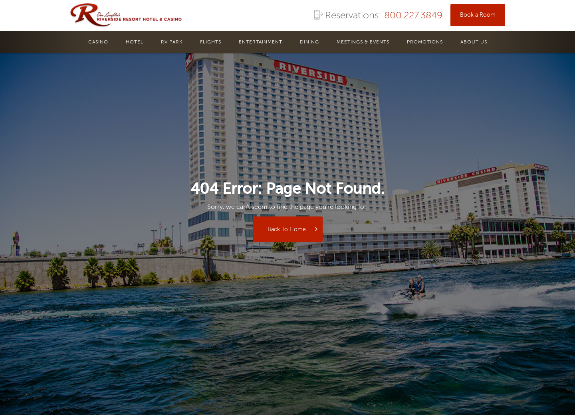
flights (210, 42)
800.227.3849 (413, 16)
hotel (134, 42)
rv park (171, 42)
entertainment (260, 42)
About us (473, 42)
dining (309, 42)
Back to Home (287, 229)
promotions (425, 42)
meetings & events (363, 42)
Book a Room (478, 15)
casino (98, 42)
